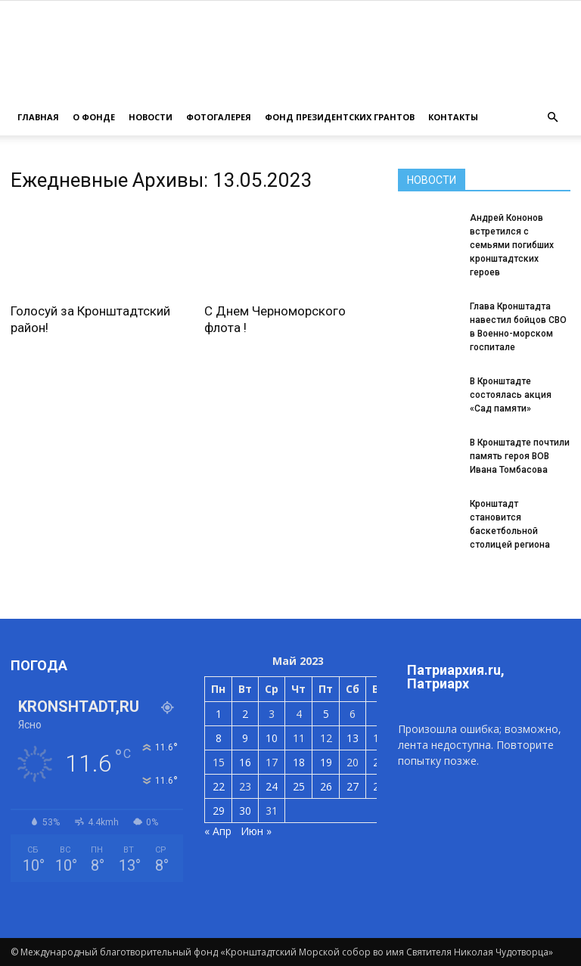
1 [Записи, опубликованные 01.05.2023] (219, 714)
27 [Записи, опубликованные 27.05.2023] (352, 786)
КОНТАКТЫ (453, 117)
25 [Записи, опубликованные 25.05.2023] (299, 786)
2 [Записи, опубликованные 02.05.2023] (245, 714)
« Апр (217, 831)
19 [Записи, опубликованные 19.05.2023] (326, 762)
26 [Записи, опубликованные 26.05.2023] (326, 786)
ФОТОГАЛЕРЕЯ (218, 117)
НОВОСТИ (150, 117)
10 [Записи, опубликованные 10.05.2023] (272, 738)
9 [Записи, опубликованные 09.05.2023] (245, 738)
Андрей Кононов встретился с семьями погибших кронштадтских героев (512, 245)
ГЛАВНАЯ (38, 117)
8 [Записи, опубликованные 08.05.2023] (219, 738)
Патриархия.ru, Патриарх (456, 676)
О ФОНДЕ (94, 117)
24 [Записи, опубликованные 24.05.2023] (272, 786)
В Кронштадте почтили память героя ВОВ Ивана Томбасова (520, 456)
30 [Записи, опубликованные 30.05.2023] (245, 810)
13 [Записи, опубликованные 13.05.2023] (352, 738)
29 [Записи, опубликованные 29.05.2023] (219, 810)
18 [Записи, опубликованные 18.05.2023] (299, 762)
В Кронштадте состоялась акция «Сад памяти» (510, 395)
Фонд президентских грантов (340, 117)
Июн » (256, 831)
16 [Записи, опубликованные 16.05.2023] (245, 762)
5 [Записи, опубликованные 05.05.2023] (326, 714)
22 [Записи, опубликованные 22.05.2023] (219, 786)
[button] (552, 117)
